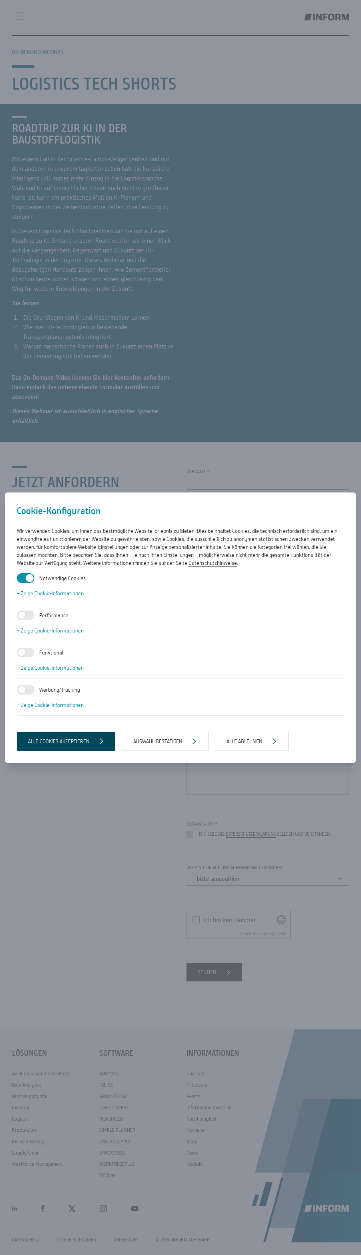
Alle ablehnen (245, 741)
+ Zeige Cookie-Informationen (50, 593)
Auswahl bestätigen (158, 741)
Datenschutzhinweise (213, 562)
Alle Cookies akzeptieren (59, 741)
